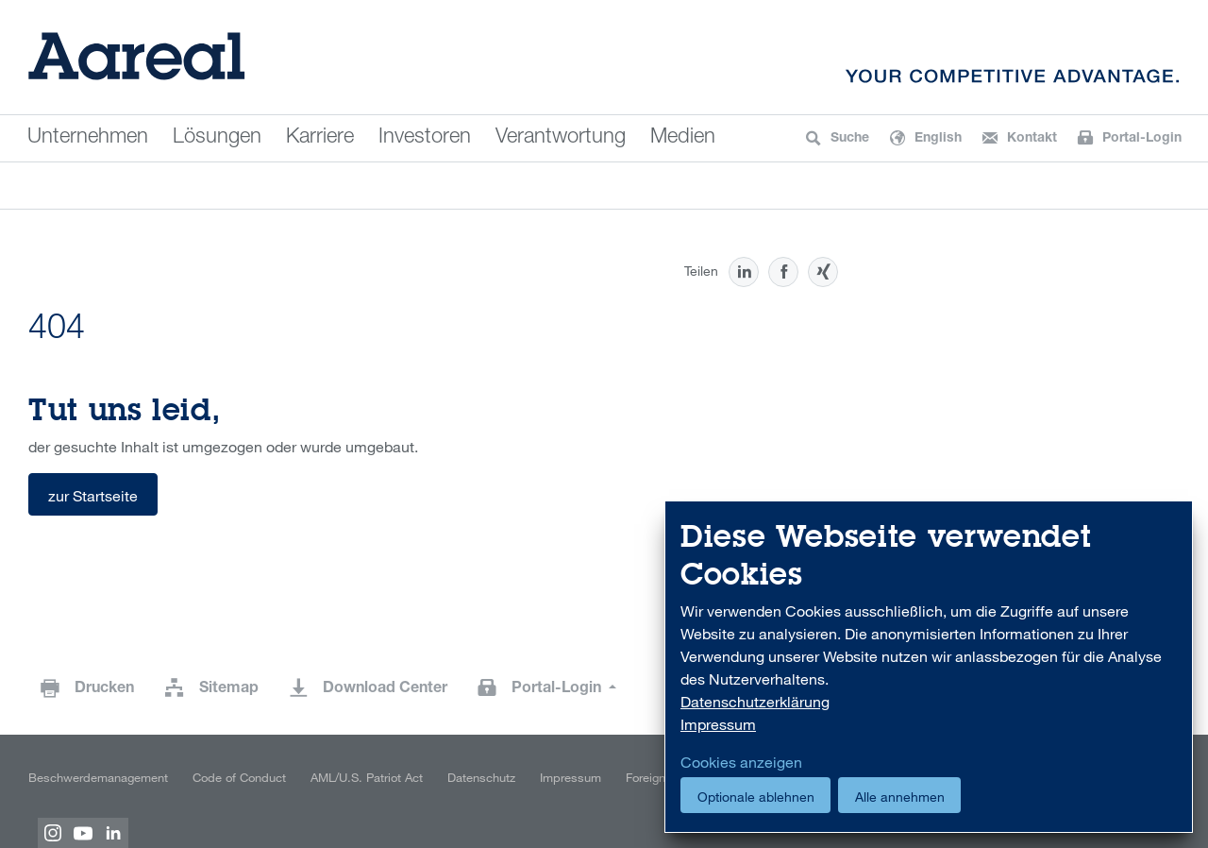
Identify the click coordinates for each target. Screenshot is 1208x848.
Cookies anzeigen (741, 762)
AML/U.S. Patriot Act (366, 777)
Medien (682, 137)
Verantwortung (560, 137)
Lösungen (217, 137)
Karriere (320, 137)
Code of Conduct (239, 777)
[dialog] (928, 667)
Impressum (570, 777)
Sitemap (229, 689)
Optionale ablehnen (755, 797)
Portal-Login (558, 689)
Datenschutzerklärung (755, 701)
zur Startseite (93, 495)
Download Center (385, 689)
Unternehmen (87, 137)
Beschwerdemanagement (98, 777)
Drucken (104, 689)
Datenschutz (481, 777)
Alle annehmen (900, 797)
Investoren (424, 137)
